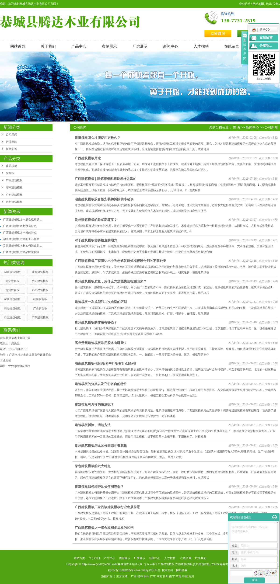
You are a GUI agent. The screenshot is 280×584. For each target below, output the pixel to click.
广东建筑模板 (14, 194)
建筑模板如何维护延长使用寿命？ (99, 486)
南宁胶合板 (12, 281)
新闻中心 (170, 46)
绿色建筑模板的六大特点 (93, 466)
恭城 (185, 576)
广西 (133, 576)
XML (277, 3)
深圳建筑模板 (12, 299)
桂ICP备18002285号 (120, 570)
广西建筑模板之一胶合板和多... (22, 219)
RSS (269, 3)
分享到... (265, 46)
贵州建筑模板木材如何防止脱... (22, 245)
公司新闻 (11, 134)
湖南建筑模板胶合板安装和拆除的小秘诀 (104, 199)
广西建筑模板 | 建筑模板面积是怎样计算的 (105, 179)
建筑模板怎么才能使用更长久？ (97, 137)
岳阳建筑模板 (40, 281)
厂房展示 (140, 46)
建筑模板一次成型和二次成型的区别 (101, 302)
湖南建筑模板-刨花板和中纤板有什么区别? (105, 363)
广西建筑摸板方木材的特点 (20, 232)
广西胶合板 (40, 308)
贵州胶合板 (12, 290)
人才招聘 (201, 46)
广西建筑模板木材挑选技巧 (20, 226)
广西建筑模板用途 (88, 158)
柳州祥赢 (181, 570)
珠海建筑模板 (40, 272)
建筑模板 (11, 165)
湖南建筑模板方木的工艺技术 (21, 239)
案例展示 (109, 46)
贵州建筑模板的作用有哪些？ (96, 322)
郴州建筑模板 (40, 290)
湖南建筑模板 (14, 187)
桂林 (140, 576)
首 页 (236, 127)
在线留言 (231, 46)
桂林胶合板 (40, 299)
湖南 (159, 576)
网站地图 (258, 3)
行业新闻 (11, 141)
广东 (153, 576)
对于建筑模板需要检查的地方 (96, 240)
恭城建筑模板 (12, 317)
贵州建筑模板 (14, 202)
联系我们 (200, 558)
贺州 (191, 576)
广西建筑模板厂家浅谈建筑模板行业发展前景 (107, 507)
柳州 (146, 576)
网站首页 (17, 46)
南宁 (172, 576)
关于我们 (48, 46)
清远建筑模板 (12, 308)
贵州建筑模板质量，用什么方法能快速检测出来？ (111, 281)
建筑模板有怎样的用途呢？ (94, 404)
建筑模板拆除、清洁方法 (93, 425)
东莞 (178, 576)
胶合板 (10, 173)
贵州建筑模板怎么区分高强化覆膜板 (101, 445)
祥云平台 (154, 570)
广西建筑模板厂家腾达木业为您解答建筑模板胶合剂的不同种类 (120, 261)
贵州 (165, 576)
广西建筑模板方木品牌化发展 (21, 252)
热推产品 (106, 576)
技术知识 (11, 149)
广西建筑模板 (14, 180)
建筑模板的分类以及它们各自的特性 (101, 384)
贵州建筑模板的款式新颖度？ (96, 220)
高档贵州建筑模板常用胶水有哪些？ (101, 343)
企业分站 (244, 3)
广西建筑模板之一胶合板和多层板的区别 (104, 527)
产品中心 (78, 46)
